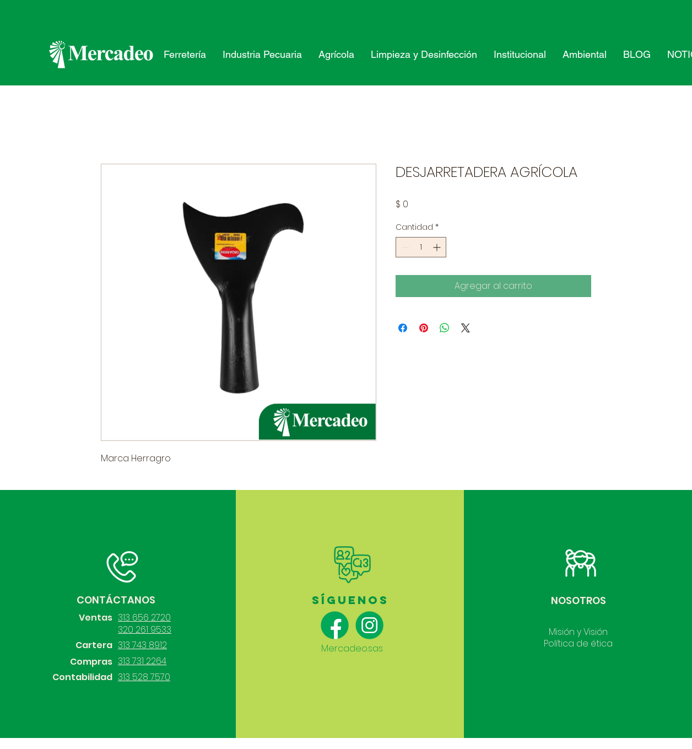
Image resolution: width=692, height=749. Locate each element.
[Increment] (438, 247)
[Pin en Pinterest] (423, 328)
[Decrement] (404, 247)
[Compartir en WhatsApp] (444, 328)
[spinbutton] (421, 247)
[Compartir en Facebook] (402, 328)
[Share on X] (465, 328)
